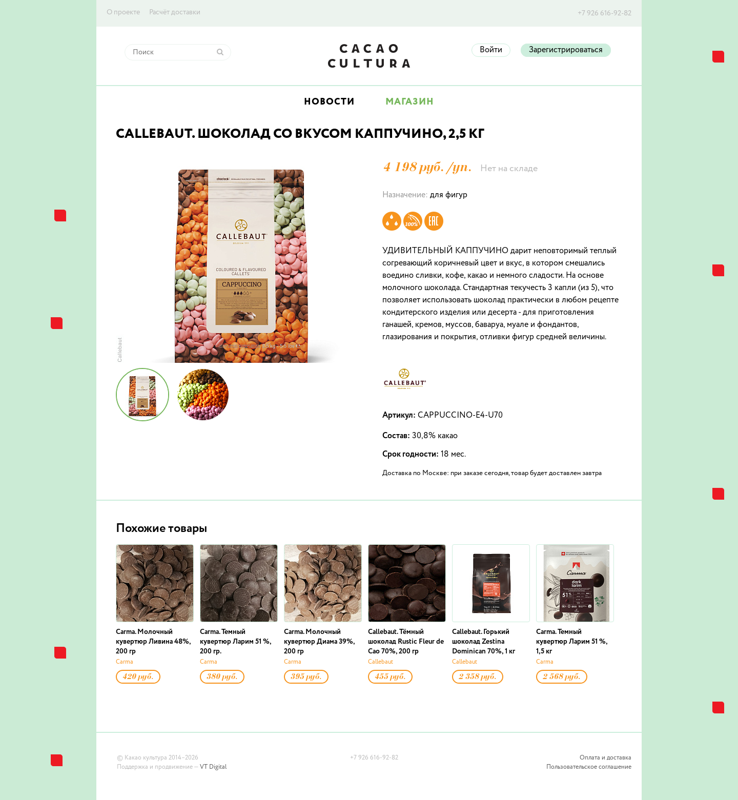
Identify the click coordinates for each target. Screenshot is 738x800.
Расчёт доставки (174, 12)
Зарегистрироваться (566, 50)
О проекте (123, 12)
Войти (491, 50)
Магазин (409, 102)
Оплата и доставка (605, 758)
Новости (329, 102)
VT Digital (213, 767)
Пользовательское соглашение (588, 767)
